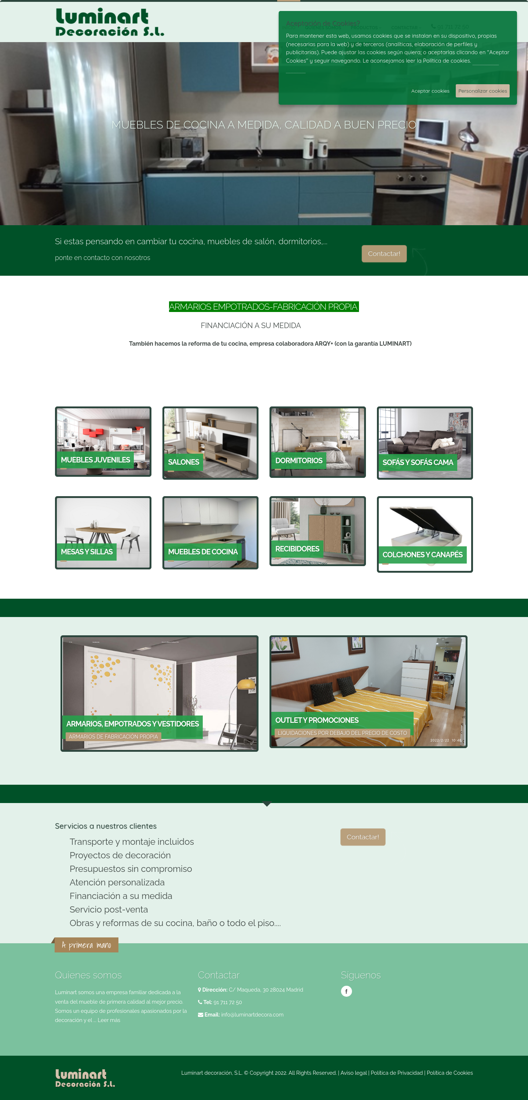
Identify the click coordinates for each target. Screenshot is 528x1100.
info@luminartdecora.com (252, 1014)
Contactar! (384, 253)
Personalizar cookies (482, 91)
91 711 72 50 (227, 1002)
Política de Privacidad (397, 1073)
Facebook (346, 991)
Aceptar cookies (430, 91)
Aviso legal (354, 1073)
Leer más (109, 1020)
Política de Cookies (450, 1073)
